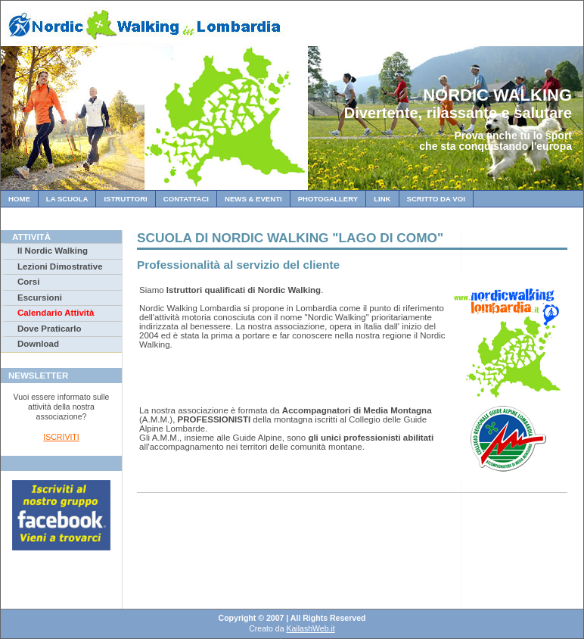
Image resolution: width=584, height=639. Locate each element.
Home (19, 199)
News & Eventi (253, 199)
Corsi (28, 281)
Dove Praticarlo (49, 328)
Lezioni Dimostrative (60, 266)
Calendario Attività (55, 312)
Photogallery (328, 199)
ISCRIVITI (61, 436)
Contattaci (186, 199)
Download (38, 343)
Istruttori (125, 199)
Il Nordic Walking (52, 250)
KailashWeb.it (310, 628)
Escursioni (39, 297)
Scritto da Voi (436, 199)
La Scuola (67, 199)
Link (382, 199)
